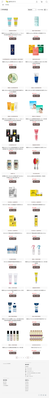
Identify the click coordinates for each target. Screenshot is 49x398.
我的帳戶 (26, 390)
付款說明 (26, 385)
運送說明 (26, 387)
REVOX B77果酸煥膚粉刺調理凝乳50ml (36, 204)
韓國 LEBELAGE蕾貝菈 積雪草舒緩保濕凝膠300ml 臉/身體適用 (12, 91)
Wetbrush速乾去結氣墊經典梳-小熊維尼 (36, 176)
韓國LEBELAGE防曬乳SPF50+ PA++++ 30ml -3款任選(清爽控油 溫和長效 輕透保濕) (12, 119)
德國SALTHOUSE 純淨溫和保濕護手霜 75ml (36, 319)
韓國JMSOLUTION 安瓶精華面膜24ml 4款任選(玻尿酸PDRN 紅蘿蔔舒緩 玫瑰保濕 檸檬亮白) (12, 148)
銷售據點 (4, 383)
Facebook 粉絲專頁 (6, 363)
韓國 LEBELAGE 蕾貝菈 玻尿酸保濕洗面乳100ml (36, 90)
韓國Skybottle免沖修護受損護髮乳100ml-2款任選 (13, 291)
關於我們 (4, 382)
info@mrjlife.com (30, 371)
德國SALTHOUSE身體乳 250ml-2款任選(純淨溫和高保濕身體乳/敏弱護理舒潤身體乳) (13, 319)
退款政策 (26, 388)
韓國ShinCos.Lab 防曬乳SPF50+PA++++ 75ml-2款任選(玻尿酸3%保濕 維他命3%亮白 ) (13, 33)
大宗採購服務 (5, 385)
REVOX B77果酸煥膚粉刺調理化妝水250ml (36, 233)
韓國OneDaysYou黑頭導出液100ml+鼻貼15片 (12, 62)
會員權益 (26, 382)
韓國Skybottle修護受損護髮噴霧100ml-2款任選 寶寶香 (36, 262)
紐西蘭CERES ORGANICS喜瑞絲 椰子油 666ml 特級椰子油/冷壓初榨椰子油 (12, 176)
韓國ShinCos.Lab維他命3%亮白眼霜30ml (36, 290)
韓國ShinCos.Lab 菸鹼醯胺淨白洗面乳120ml (36, 147)
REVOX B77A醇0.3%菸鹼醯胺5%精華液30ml (13, 204)
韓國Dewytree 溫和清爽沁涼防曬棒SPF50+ (36, 33)
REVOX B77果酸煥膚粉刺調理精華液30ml (12, 233)
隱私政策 (26, 383)
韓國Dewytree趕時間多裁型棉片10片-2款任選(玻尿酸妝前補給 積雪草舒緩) (36, 119)
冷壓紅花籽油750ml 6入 (36, 347)
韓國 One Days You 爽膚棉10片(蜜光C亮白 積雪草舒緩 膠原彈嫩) (36, 62)
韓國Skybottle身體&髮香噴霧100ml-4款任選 (12, 347)
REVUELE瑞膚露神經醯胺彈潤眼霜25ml (13, 261)
